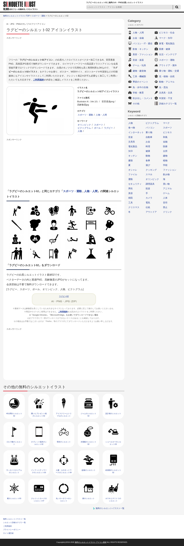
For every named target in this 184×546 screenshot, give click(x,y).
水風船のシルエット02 (88, 443)
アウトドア (151, 212)
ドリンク (167, 212)
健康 (148, 151)
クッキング (151, 170)
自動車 (149, 137)
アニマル (167, 188)
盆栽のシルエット (88, 470)
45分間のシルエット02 (14, 415)
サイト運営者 (8, 533)
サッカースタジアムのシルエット (14, 471)
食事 (148, 160)
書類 (130, 160)
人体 (165, 198)
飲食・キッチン (140, 49)
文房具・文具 (165, 92)
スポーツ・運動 (38, 16)
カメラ (149, 198)
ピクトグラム (84, 128)
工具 (130, 202)
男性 (130, 188)
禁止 (165, 207)
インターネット (136, 132)
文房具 (131, 141)
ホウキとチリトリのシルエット (113, 499)
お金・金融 (138, 38)
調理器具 (150, 184)
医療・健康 (164, 49)
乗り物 (149, 132)
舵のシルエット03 (14, 498)
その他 (136, 103)
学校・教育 (138, 92)
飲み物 (166, 174)
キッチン (132, 155)
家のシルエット (88, 498)
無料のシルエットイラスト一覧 (110, 508)
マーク (166, 123)
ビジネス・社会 (167, 32)
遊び (148, 165)
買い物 (166, 184)
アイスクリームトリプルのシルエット (63, 415)
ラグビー (108, 128)
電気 (148, 202)
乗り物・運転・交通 (169, 71)
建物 (165, 155)
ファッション (169, 170)
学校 (165, 165)
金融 (165, 141)
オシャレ (132, 170)
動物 (148, 155)
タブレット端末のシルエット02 (39, 443)
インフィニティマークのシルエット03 (39, 471)
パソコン (150, 127)
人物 (80, 131)
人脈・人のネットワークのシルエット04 (63, 471)
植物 (165, 160)
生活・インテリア (168, 54)
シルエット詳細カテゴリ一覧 (14, 522)
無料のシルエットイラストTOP (16, 16)
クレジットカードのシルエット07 (39, 499)
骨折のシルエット (64, 442)
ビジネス (167, 132)
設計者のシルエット (113, 413)
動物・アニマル (167, 81)
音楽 (130, 137)
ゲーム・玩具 (139, 65)
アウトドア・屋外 (168, 65)
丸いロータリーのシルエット (63, 499)
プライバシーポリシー (12, 530)
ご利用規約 (38, 79)
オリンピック (84, 124)
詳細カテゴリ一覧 (168, 103)
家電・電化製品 (167, 43)
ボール (97, 128)
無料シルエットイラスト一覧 (14, 519)
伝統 (148, 207)
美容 (130, 193)
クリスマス (133, 207)
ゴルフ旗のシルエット (14, 443)
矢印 (130, 151)
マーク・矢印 (165, 38)
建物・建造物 (139, 71)
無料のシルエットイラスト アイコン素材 (91, 542)
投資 (148, 188)
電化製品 (132, 146)
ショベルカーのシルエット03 (113, 443)
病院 (130, 198)
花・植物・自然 (167, 76)
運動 (130, 179)
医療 (165, 146)
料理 (148, 146)
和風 (165, 137)
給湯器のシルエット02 (113, 471)
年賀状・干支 (165, 98)
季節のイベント (140, 81)
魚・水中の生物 (140, 87)
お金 (148, 141)
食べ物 (131, 127)
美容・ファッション (143, 54)
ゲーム (166, 193)
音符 (165, 202)
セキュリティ (135, 184)
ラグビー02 (64, 296)
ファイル (132, 174)
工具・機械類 (139, 76)
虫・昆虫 (163, 87)
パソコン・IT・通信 (142, 43)
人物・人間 (101, 115)
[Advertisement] (63, 47)
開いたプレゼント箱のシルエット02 (39, 415)
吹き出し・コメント (143, 98)
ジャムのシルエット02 (88, 415)
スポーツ (98, 124)
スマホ (149, 174)
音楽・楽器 (138, 60)
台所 (165, 151)
